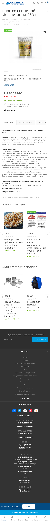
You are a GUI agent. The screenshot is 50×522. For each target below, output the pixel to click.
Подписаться (40, 339)
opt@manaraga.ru (25, 437)
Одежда (25, 357)
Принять (28, 506)
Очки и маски (25, 382)
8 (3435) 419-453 (25, 491)
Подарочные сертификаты (25, 394)
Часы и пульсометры (25, 388)
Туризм (25, 360)
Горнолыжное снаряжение (25, 373)
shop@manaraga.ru (25, 426)
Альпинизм (25, 366)
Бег (25, 385)
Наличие (42, 122)
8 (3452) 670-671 (25, 445)
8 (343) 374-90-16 (25, 463)
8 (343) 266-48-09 (25, 434)
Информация (25, 404)
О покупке (25, 399)
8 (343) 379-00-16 (25, 472)
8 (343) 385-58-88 (25, 423)
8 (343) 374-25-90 (25, 458)
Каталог (25, 351)
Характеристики (25, 122)
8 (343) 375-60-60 (25, 468)
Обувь (25, 370)
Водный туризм (25, 391)
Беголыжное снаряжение (25, 363)
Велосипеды (25, 379)
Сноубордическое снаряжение (25, 376)
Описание (9, 122)
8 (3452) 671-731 (25, 449)
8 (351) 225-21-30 (25, 482)
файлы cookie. (17, 506)
